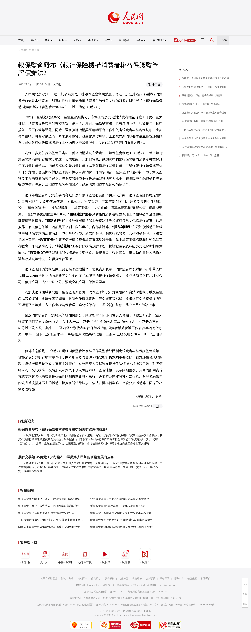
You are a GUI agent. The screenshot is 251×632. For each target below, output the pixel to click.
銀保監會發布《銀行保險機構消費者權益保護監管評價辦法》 (63, 429)
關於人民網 (67, 578)
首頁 (21, 40)
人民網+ (45, 556)
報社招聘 (82, 578)
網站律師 (178, 578)
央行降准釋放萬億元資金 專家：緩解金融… (204, 147)
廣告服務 (109, 578)
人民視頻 (105, 556)
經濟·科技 (34, 50)
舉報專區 (124, 40)
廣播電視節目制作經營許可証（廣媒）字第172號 (95, 598)
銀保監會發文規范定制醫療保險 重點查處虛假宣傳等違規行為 (126, 519)
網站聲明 (164, 578)
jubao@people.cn (167, 585)
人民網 (22, 50)
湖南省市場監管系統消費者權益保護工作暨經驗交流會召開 (53, 526)
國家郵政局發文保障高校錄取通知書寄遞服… (205, 112)
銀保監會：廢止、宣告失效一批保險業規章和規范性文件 (51, 505)
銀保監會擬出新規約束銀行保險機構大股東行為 (46, 513)
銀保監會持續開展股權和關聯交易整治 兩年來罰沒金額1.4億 (125, 526)
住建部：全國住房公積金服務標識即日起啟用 (205, 78)
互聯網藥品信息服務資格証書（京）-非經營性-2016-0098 (152, 598)
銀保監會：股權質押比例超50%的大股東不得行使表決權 (123, 513)
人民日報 (25, 556)
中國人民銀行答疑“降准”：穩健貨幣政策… (204, 130)
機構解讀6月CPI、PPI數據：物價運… (201, 104)
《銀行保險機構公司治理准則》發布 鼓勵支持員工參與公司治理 (56, 519)
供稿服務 (137, 578)
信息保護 (192, 578)
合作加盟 (123, 578)
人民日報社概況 (49, 578)
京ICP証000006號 (173, 604)
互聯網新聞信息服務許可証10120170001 (104, 591)
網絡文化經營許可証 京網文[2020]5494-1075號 (101, 604)
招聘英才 (96, 578)
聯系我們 (205, 578)
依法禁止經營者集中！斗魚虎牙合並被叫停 (204, 87)
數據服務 (150, 578)
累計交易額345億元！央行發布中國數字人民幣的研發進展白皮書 (66, 457)
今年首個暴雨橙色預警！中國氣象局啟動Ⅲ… (205, 138)
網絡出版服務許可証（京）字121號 (144, 604)
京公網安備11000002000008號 (199, 604)
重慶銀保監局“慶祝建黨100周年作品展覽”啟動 (117, 505)
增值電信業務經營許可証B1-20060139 (147, 591)
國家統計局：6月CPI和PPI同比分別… (201, 155)
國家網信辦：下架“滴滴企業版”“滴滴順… (203, 95)
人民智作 (145, 556)
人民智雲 (125, 556)
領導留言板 (85, 556)
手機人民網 (65, 556)
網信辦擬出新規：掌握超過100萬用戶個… (203, 121)
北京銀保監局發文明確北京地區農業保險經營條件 (119, 499)
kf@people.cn (94, 585)
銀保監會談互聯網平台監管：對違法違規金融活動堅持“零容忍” (55, 499)
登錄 (225, 40)
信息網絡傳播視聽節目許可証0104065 (56, 604)
